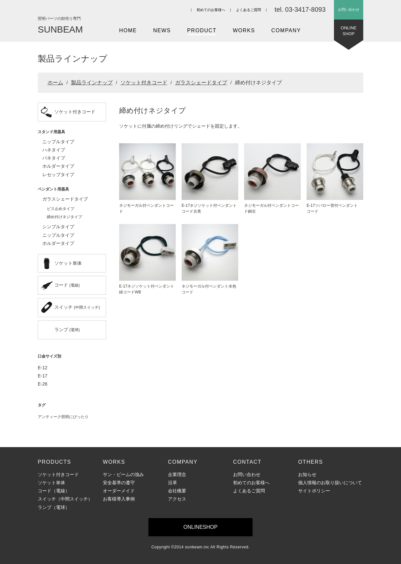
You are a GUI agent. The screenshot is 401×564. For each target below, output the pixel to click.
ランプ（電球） (54, 507)
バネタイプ (53, 158)
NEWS (162, 30)
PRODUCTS (54, 462)
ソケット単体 (61, 263)
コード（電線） (54, 490)
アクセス (177, 498)
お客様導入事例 (119, 498)
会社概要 (177, 490)
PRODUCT (201, 30)
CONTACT (247, 462)
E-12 (43, 367)
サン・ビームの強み (123, 474)
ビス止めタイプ (60, 208)
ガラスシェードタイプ (201, 82)
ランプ (67, 329)
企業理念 (177, 474)
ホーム (55, 82)
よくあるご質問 (248, 10)
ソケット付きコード (143, 82)
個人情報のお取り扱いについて (330, 482)
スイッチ (70, 307)
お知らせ (307, 474)
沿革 (172, 482)
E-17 (43, 375)
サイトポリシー (314, 490)
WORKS (244, 30)
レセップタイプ (58, 174)
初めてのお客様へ (211, 10)
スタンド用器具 (51, 132)
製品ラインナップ (92, 82)
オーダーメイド (119, 490)
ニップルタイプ (58, 141)
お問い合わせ (348, 9)
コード (60, 285)
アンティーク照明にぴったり (63, 417)
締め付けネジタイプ (64, 217)
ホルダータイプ (58, 166)
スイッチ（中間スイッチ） (65, 498)
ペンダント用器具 (53, 189)
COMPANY (286, 30)
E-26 (43, 384)
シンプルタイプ (58, 226)
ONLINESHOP (348, 32)
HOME (128, 30)
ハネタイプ (53, 149)
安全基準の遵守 (119, 482)
